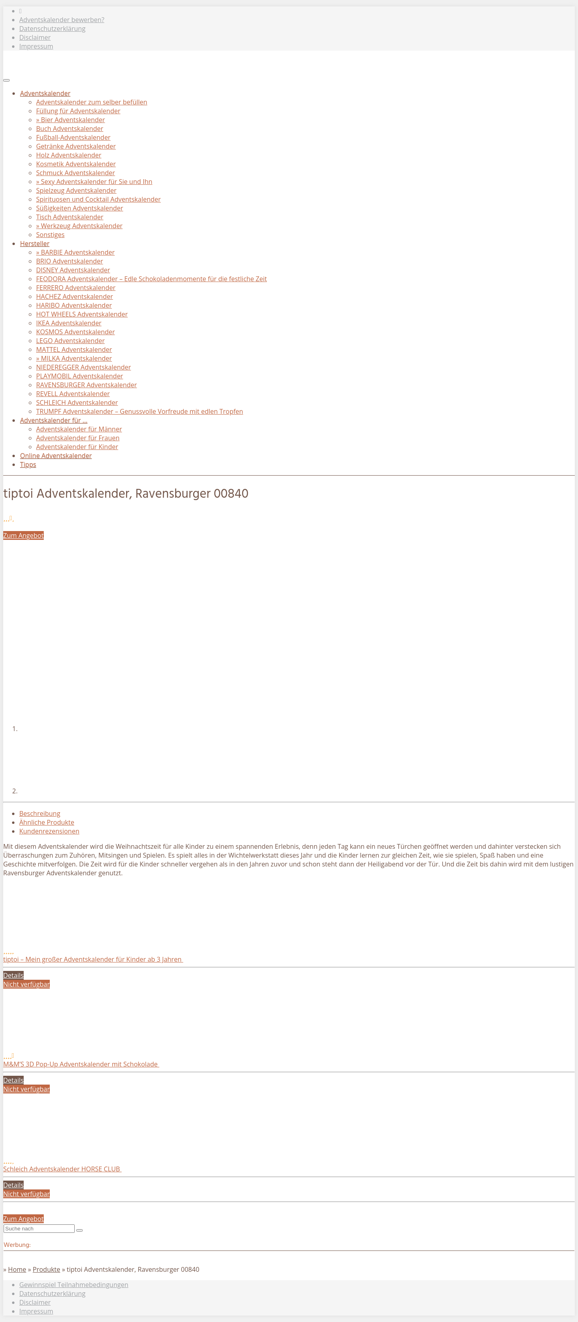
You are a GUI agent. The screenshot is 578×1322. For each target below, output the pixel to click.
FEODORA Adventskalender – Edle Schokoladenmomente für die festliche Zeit (151, 278)
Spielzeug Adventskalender (76, 190)
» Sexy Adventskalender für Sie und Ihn (94, 181)
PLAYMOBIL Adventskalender (79, 376)
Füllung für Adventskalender (78, 110)
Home (17, 1269)
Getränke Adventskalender (76, 146)
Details (13, 975)
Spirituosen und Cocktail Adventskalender (98, 199)
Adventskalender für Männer (79, 429)
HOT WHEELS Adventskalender (82, 314)
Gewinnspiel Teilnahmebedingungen (73, 1284)
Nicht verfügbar (26, 984)
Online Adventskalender (56, 455)
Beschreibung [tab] (39, 813)
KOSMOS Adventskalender (75, 331)
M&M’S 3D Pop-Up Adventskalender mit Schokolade (81, 1064)
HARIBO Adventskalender (74, 305)
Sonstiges (50, 234)
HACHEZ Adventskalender (74, 296)
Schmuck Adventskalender (75, 172)
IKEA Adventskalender (69, 323)
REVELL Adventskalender (73, 393)
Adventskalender (45, 93)
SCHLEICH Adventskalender (77, 402)
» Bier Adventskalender (70, 119)
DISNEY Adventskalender (73, 270)
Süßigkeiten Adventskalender (79, 208)
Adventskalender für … (54, 420)
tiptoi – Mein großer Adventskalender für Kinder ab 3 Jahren (93, 959)
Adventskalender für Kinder (77, 446)
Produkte (46, 1269)
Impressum (36, 46)
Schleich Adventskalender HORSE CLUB (62, 1169)
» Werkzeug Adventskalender (79, 225)
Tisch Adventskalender (70, 217)
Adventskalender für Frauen (78, 437)
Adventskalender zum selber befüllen (91, 102)
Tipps (28, 464)
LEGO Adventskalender (70, 340)
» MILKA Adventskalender (74, 358)
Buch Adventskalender (69, 128)
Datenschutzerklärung (52, 28)
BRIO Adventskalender (69, 261)
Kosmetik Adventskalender (76, 163)
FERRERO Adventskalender (76, 287)
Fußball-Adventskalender (73, 137)
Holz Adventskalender (69, 155)
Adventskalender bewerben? (61, 19)
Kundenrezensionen (49, 831)
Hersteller (34, 243)
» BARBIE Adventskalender (75, 252)
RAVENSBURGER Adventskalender (86, 384)
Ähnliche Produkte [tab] (46, 822)
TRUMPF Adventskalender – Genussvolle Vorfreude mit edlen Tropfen (139, 411)
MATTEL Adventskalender (74, 349)
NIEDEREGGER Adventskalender (83, 367)
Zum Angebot (23, 535)
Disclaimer (35, 37)
